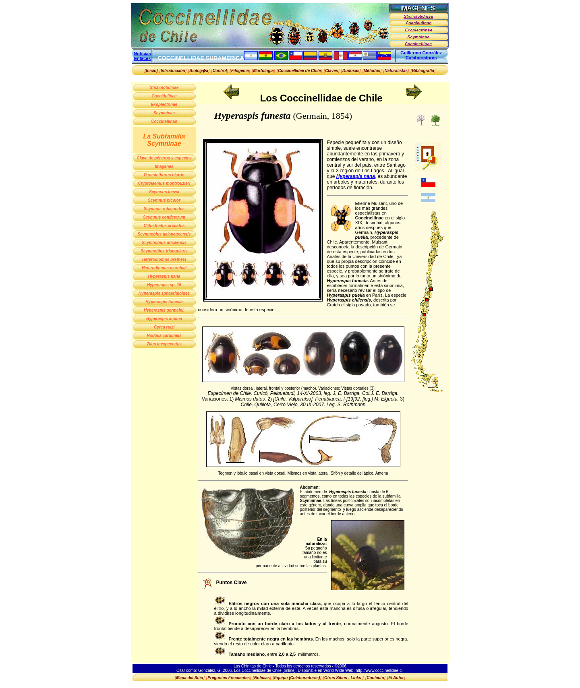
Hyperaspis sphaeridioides (164, 293)
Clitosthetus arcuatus (163, 225)
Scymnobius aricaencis (164, 242)
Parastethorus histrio (164, 175)
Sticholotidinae (164, 87)
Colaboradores (421, 57)
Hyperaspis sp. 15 (164, 285)
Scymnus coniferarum (164, 217)
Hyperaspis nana (164, 276)
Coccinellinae (164, 121)
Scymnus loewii (164, 192)
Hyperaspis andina (164, 318)
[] (173, 70)
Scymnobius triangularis (164, 251)
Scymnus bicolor (164, 200)
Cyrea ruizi (164, 327)
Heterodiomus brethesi (164, 259)
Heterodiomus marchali (164, 268)
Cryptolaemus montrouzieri (164, 183)
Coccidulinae (163, 96)
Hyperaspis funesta (163, 302)
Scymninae (164, 113)
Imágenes (164, 166)
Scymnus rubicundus (164, 209)
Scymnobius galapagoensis (164, 234)
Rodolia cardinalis (164, 335)
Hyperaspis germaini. (164, 310)
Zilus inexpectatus (164, 344)
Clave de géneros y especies (164, 158)
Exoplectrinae (164, 104)
